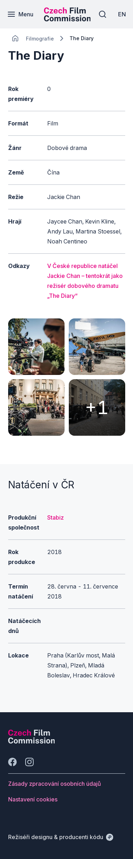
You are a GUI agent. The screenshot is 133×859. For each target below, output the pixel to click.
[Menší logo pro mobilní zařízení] (67, 19)
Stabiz (55, 517)
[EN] (122, 14)
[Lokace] (40, 38)
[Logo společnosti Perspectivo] (31, 741)
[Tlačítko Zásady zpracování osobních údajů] (54, 783)
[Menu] (20, 14)
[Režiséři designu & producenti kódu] (60, 837)
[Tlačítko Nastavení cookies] (32, 799)
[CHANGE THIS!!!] (15, 38)
